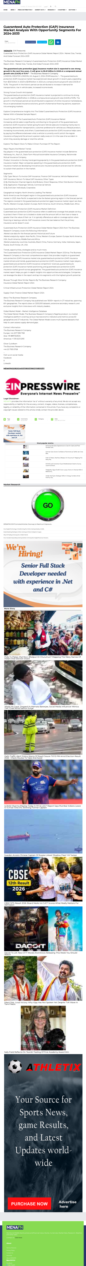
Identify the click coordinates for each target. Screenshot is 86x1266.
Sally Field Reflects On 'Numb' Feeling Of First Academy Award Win (36, 1047)
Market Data (39, 10)
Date (6, 41)
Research (51, 10)
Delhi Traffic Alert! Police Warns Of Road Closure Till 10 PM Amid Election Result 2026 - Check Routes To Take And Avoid (42, 756)
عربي (46, 6)
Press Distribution (25, 10)
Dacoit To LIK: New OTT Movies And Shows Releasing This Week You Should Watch (40, 950)
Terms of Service (11, 1243)
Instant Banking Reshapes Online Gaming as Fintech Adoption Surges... (23, 532)
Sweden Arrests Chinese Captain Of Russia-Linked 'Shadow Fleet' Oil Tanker (40, 852)
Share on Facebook (30, 42)
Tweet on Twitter (42, 42)
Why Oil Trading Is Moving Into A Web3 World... (16, 534)
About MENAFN (11, 1253)
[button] (50, 6)
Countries (61, 10)
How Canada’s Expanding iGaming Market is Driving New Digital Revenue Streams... (26, 537)
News (13, 10)
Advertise (9, 1250)
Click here (18, 1232)
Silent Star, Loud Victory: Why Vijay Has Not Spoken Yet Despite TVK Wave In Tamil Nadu (41, 999)
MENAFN (8, 51)
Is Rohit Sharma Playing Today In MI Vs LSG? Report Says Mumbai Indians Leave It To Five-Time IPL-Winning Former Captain (42, 805)
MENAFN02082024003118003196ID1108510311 (24, 368)
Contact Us (9, 1248)
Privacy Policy (10, 1245)
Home (5, 10)
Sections (72, 10)
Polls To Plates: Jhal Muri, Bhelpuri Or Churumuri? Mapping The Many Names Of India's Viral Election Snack (42, 658)
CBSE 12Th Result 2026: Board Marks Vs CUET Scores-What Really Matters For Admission (41, 901)
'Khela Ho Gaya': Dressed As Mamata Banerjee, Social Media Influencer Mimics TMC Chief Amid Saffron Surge (41, 707)
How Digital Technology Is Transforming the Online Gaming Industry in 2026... (24, 529)
